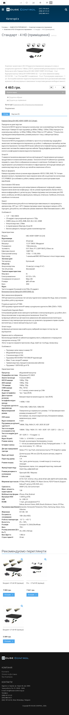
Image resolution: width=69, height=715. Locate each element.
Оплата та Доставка (9, 674)
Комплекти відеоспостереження (40, 27)
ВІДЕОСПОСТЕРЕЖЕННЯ (18, 27)
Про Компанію (7, 677)
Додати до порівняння (16, 100)
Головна (5, 27)
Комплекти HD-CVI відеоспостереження (18, 29)
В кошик (9, 595)
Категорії (11, 18)
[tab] (6, 114)
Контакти (5, 672)
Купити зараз (35, 92)
